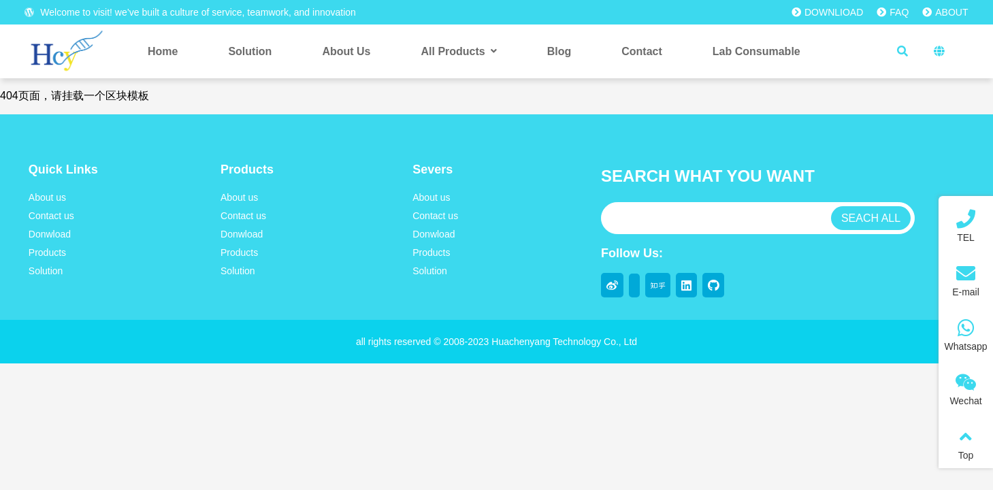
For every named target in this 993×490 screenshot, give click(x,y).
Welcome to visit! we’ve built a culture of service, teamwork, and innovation (190, 12)
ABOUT (945, 12)
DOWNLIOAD (827, 12)
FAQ (893, 12)
